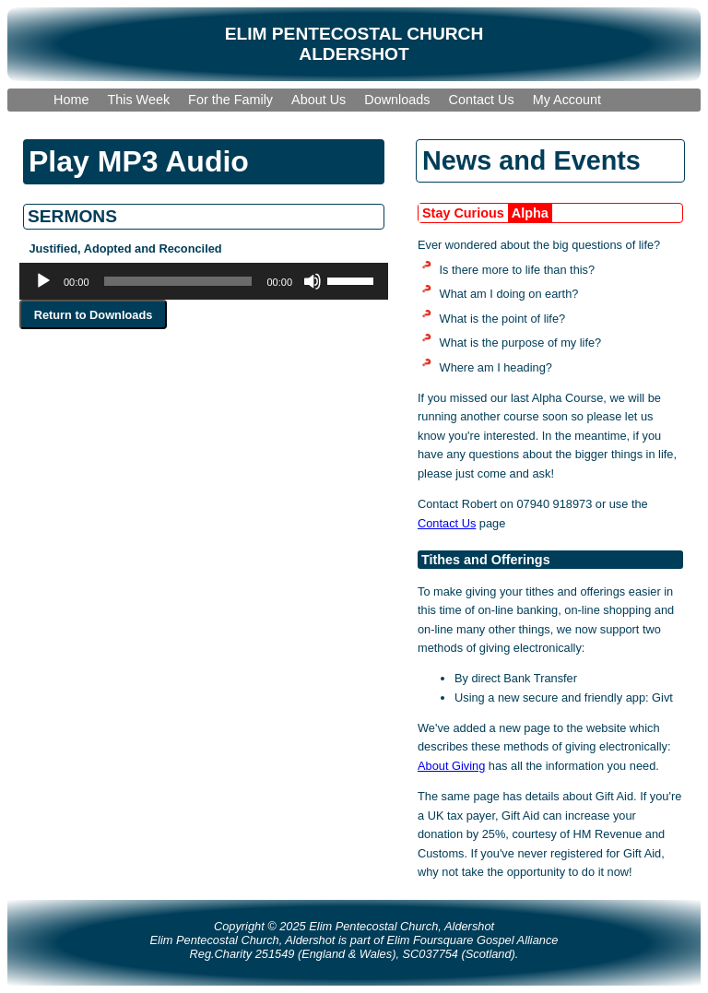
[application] (203, 281)
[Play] (43, 281)
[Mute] (312, 281)
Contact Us (447, 523)
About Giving (451, 766)
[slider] (178, 281)
